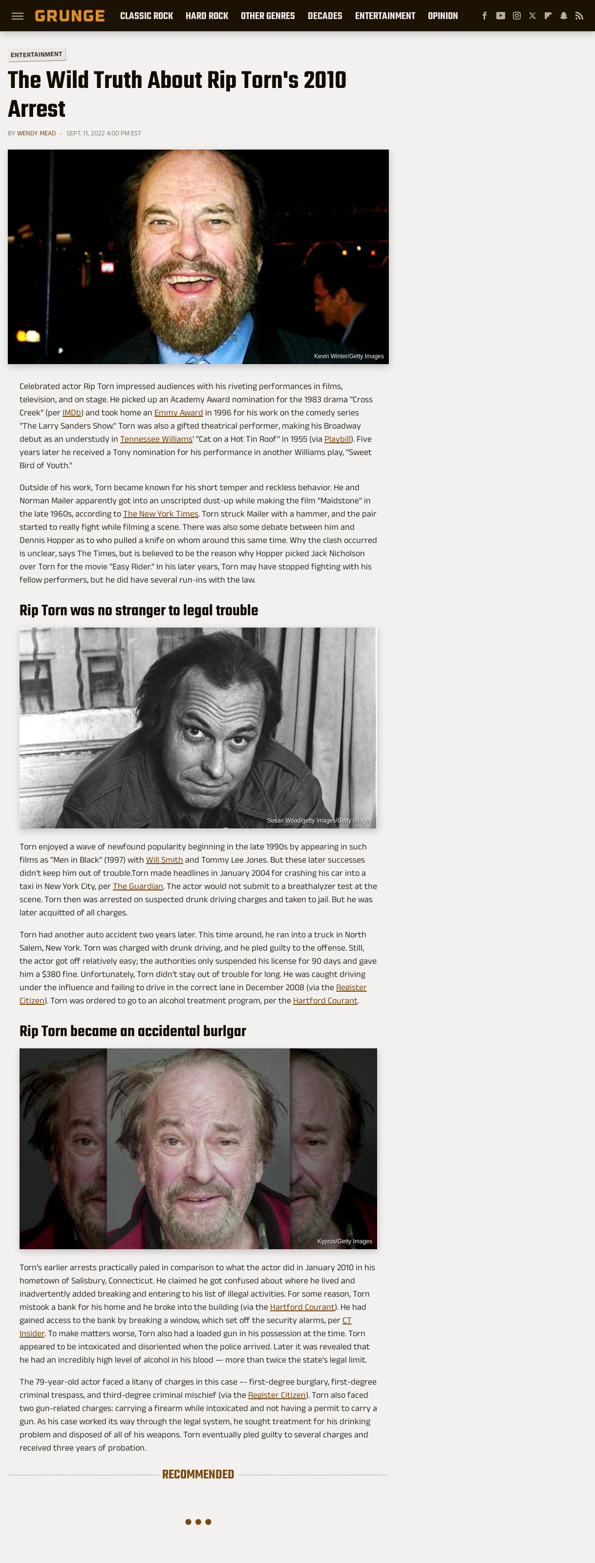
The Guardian (138, 886)
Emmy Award (178, 412)
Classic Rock (146, 15)
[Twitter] (532, 16)
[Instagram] (517, 16)
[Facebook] (485, 16)
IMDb (72, 412)
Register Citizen (277, 1395)
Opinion (443, 15)
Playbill (337, 439)
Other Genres (268, 15)
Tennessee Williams (156, 439)
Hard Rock (207, 15)
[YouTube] (500, 16)
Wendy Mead (36, 133)
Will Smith (164, 860)
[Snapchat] (564, 16)
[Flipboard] (548, 16)
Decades (325, 15)
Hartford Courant (325, 1000)
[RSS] (579, 16)
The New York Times (160, 514)
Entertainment (385, 15)
